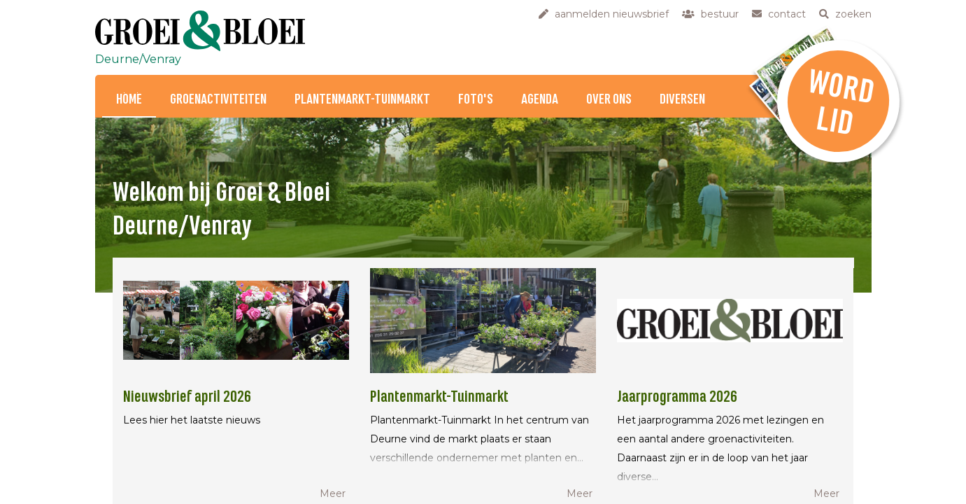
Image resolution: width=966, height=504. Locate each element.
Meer (333, 493)
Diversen (682, 99)
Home (129, 99)
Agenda (539, 99)
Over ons (609, 99)
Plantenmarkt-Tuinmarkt (362, 99)
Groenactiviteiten (218, 99)
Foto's (475, 99)
